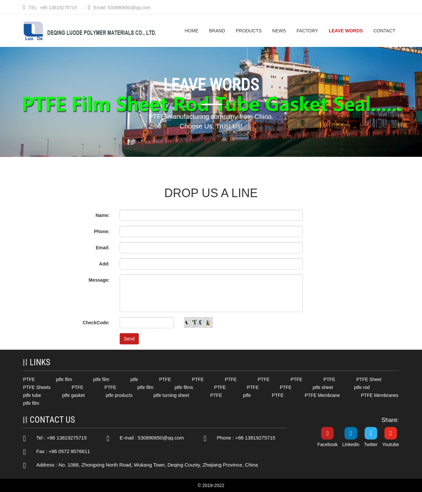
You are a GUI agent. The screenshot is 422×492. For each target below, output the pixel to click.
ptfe (134, 379)
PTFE (29, 379)
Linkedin (350, 444)
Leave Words (346, 30)
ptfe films (183, 387)
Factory (307, 30)
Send (129, 338)
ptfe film (64, 379)
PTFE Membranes (380, 395)
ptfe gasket (73, 395)
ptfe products (119, 395)
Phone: (101, 231)
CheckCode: (96, 322)
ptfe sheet (323, 387)
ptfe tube (32, 395)
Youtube (390, 444)
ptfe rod (362, 387)
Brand (217, 30)
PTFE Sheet (368, 379)
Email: (102, 247)
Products (249, 30)
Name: (103, 215)
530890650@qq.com (161, 437)
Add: (104, 263)
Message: (99, 280)
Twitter (370, 444)
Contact (384, 30)
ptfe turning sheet (171, 395)
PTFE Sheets (36, 387)
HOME (191, 30)
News (279, 30)
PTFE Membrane (322, 395)
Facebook (327, 444)
